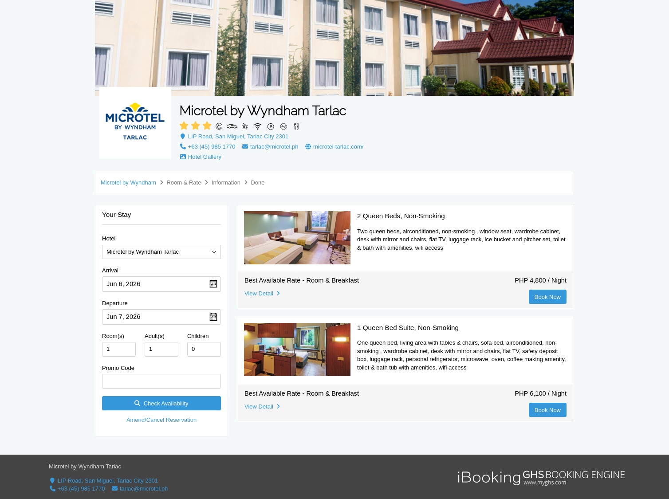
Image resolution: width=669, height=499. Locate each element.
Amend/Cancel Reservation (161, 419)
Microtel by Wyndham (128, 182)
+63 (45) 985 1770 (207, 146)
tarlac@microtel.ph (269, 146)
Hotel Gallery (200, 156)
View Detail (262, 293)
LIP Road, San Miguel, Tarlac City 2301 (233, 136)
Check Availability (161, 403)
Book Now (548, 297)
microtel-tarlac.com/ (333, 146)
